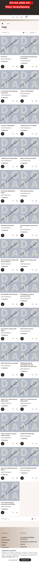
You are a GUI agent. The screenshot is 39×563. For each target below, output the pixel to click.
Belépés (4, 537)
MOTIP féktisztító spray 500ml (9, 363)
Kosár (4, 545)
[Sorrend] (33, 32)
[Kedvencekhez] (13, 66)
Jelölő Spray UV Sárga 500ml (9, 158)
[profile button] (21, 17)
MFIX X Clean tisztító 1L (26, 328)
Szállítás (23, 547)
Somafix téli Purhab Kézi (27, 433)
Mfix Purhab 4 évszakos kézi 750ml (28, 260)
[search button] (17, 17)
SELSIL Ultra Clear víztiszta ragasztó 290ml (8, 434)
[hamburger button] (13, 17)
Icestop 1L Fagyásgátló (26, 91)
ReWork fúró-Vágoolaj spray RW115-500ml (9, 400)
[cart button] (26, 17)
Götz (8, 23)
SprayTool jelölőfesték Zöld (28, 468)
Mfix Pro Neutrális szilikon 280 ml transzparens (9, 260)
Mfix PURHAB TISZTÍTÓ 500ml (9, 294)
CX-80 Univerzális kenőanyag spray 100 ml (28, 57)
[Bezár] (37, 7)
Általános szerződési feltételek (27, 538)
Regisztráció (6, 540)
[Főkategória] (2, 24)
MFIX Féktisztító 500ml (26, 191)
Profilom (4, 542)
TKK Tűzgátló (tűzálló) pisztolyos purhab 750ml (8, 503)
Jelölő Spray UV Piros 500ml (28, 125)
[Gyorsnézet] (17, 66)
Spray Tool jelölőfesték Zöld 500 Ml (9, 468)
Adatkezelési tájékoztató (28, 541)
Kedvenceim (5, 547)
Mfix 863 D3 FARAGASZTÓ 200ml (8, 191)
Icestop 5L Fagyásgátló (7, 125)
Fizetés (22, 544)
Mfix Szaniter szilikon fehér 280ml (9, 329)
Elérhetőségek (25, 549)
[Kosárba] (2, 66)
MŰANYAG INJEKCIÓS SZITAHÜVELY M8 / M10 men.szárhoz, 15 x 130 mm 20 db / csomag (28, 365)
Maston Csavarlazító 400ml (28, 158)
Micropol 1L (4, 56)
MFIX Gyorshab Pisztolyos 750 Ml (28, 226)
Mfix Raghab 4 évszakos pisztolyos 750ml (27, 295)
